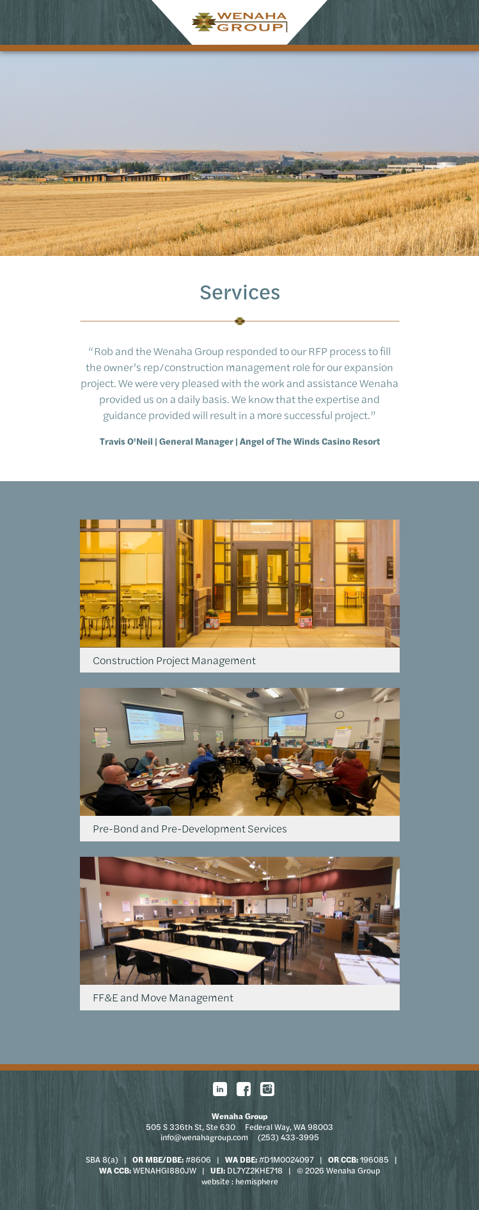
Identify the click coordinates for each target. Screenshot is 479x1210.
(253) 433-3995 (288, 1137)
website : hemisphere (239, 1181)
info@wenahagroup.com (204, 1137)
